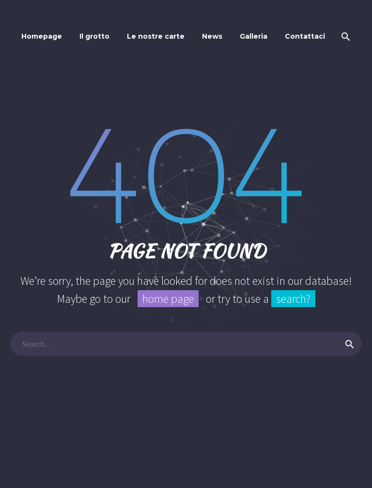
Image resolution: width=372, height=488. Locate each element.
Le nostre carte (156, 36)
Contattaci (305, 36)
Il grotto (94, 36)
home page (168, 298)
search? (293, 298)
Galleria (253, 36)
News (212, 36)
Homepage (41, 36)
